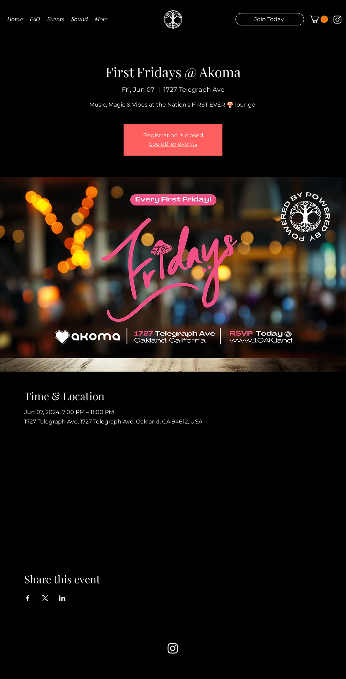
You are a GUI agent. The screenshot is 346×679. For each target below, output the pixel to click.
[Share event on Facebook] (27, 598)
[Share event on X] (45, 598)
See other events (173, 143)
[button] (269, 19)
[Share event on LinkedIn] (62, 598)
